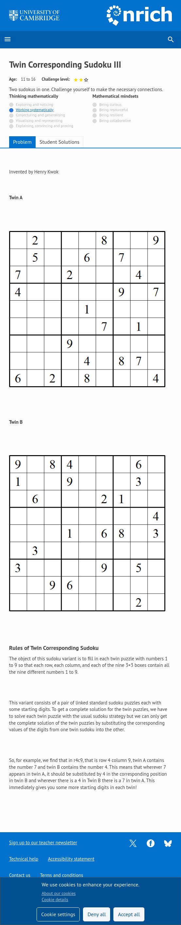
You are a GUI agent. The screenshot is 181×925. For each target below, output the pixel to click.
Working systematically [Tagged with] (35, 109)
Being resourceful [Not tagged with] (113, 109)
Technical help (24, 858)
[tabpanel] (90, 485)
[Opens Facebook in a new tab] (151, 842)
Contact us (20, 875)
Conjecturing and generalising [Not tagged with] (40, 114)
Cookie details (54, 899)
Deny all (97, 914)
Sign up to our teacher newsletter (43, 842)
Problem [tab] (22, 142)
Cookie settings (58, 914)
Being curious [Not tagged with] (110, 104)
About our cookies (58, 893)
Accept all (129, 914)
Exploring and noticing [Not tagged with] (34, 104)
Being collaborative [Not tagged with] (115, 120)
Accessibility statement (71, 858)
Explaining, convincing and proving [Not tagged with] (45, 125)
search (171, 39)
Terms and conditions (62, 875)
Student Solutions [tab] (59, 142)
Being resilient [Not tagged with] (111, 114)
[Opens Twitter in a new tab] (133, 842)
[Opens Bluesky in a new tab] (168, 842)
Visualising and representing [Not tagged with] (39, 120)
